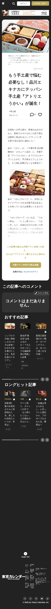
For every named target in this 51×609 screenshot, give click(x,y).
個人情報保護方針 (32, 571)
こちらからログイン (30, 272)
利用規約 (32, 565)
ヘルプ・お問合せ (27, 571)
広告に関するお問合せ (27, 578)
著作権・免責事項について (32, 578)
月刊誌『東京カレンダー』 (41, 569)
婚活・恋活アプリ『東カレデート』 (41, 574)
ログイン (23, 3)
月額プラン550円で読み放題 (25, 265)
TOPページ (27, 566)
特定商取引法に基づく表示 (32, 586)
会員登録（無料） (40, 3)
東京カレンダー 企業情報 (27, 585)
